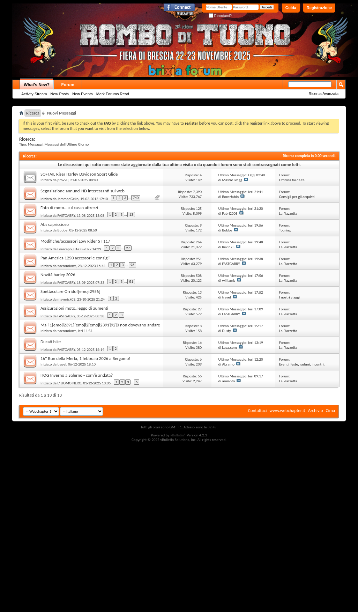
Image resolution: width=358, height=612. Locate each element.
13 (131, 214)
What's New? (37, 84)
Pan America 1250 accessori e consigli (75, 257)
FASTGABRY (66, 215)
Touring (285, 230)
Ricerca (32, 113)
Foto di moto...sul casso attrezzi (69, 207)
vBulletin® (178, 435)
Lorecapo (65, 249)
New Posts (59, 94)
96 (132, 265)
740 (136, 198)
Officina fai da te (292, 180)
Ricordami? (220, 16)
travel (226, 297)
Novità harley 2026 (57, 274)
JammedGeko (68, 199)
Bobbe (63, 230)
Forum (67, 84)
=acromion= (67, 266)
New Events (82, 94)
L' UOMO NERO (69, 383)
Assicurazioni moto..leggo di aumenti (74, 308)
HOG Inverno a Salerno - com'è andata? (76, 375)
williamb (228, 280)
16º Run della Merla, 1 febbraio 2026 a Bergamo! (85, 358)
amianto (228, 381)
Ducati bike (50, 341)
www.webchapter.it (287, 410)
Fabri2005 (229, 213)
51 (131, 281)
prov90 (63, 180)
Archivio (315, 410)
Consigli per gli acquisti (297, 196)
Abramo (228, 364)
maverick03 (66, 299)
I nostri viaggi (289, 297)
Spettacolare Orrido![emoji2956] (70, 291)
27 (128, 248)
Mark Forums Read (112, 94)
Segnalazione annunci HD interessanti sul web (82, 190)
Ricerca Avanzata (323, 93)
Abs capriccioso (54, 224)
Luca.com (229, 347)
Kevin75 (228, 247)
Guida (290, 8)
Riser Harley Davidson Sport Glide (87, 174)
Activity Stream (34, 94)
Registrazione (319, 8)
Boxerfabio (230, 196)
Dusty (226, 331)
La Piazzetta (288, 213)
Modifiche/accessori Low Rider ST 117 (75, 241)
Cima (330, 410)
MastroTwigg (232, 180)
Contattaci (257, 410)
